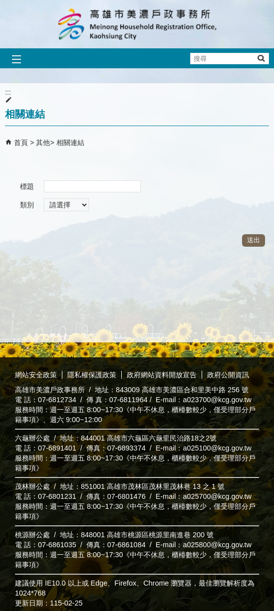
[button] (261, 58)
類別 (27, 205)
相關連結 (70, 143)
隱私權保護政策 (91, 375)
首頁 (21, 143)
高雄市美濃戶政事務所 (137, 24)
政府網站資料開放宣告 (162, 375)
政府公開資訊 (228, 375)
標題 (27, 186)
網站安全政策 (36, 375)
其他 (43, 143)
